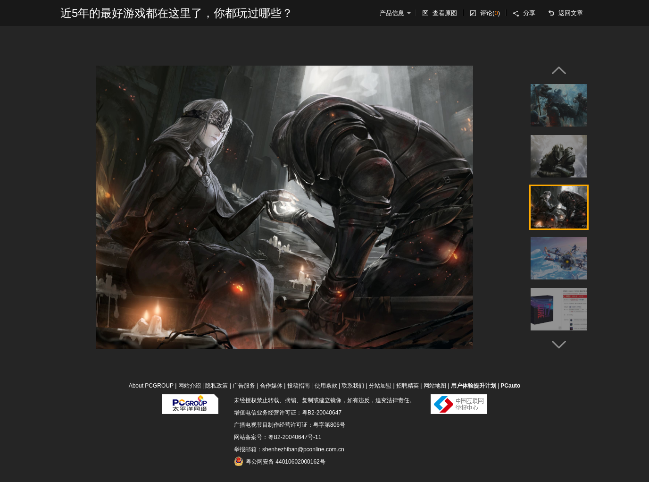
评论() (490, 13)
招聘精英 (407, 385)
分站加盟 (380, 385)
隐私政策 (216, 385)
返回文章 (570, 13)
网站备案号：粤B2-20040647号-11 (277, 437)
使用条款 (326, 385)
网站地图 (435, 385)
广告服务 (244, 385)
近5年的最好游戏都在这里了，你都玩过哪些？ (176, 13)
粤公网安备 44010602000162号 (279, 461)
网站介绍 (189, 385)
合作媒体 (271, 385)
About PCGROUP (151, 385)
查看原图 (445, 13)
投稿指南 (298, 385)
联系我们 (352, 385)
